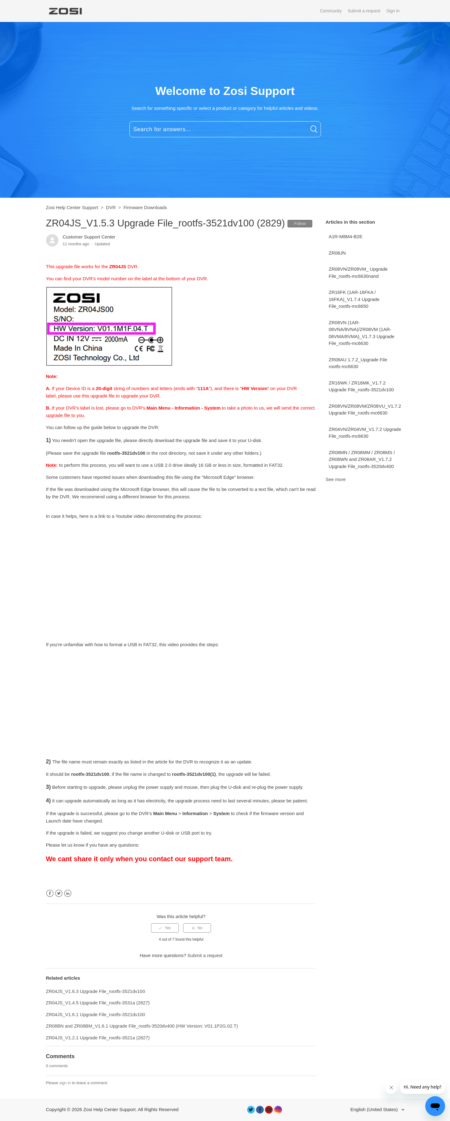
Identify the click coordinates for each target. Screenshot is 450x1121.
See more (336, 479)
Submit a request (364, 10)
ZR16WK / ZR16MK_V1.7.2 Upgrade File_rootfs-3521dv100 (361, 386)
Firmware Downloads (145, 207)
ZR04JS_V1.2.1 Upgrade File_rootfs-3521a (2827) (98, 1037)
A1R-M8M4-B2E (345, 236)
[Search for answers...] (225, 129)
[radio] (165, 928)
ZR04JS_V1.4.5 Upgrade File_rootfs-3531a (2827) (98, 1002)
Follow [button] (300, 223)
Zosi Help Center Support (72, 207)
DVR (111, 207)
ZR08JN (337, 253)
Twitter (59, 893)
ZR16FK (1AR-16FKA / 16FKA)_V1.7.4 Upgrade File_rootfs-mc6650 (354, 299)
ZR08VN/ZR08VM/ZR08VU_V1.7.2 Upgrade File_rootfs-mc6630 (365, 409)
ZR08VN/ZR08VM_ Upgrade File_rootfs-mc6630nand (358, 272)
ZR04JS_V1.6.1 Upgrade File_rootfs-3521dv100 (95, 1014)
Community (331, 10)
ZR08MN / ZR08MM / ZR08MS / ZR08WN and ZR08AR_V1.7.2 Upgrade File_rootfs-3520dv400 (362, 459)
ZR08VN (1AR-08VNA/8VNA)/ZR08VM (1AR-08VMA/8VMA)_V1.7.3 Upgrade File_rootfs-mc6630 (361, 333)
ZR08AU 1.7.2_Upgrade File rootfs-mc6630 (358, 363)
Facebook (50, 893)
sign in (65, 1082)
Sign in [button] (393, 10)
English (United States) (374, 1109)
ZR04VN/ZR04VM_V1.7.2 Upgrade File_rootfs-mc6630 (365, 433)
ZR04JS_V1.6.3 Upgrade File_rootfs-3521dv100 (95, 991)
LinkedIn (68, 893)
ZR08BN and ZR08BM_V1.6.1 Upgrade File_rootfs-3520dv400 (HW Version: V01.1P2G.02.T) (142, 1026)
